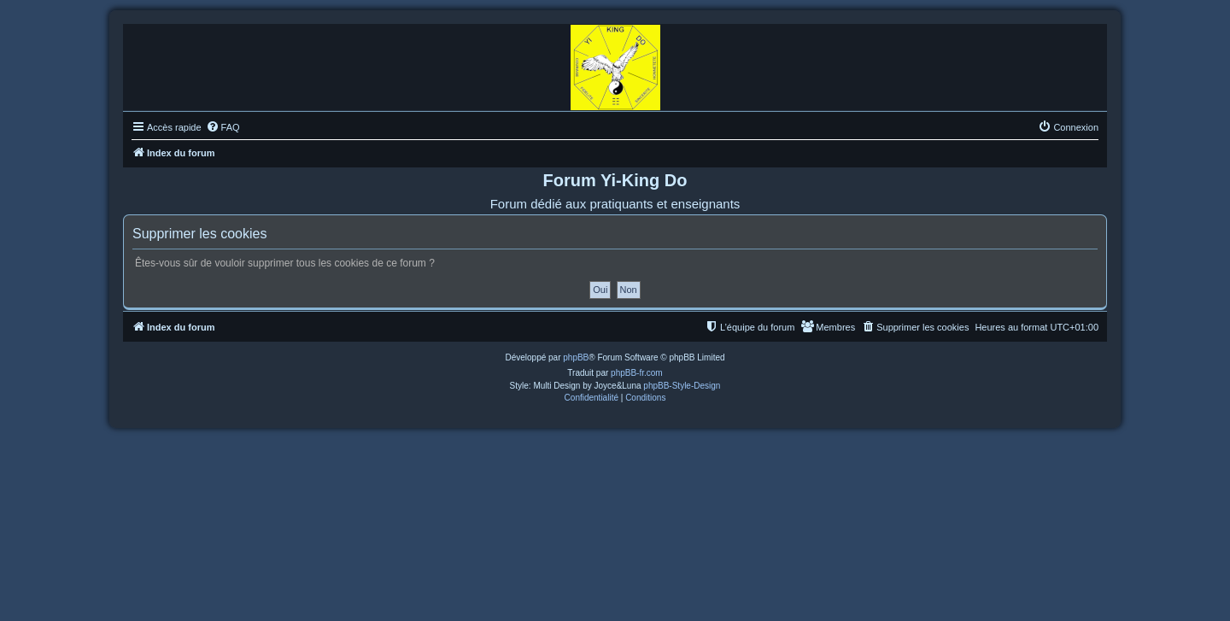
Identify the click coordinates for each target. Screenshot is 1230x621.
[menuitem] (223, 127)
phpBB (576, 357)
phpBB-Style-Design (681, 385)
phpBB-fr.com (637, 373)
